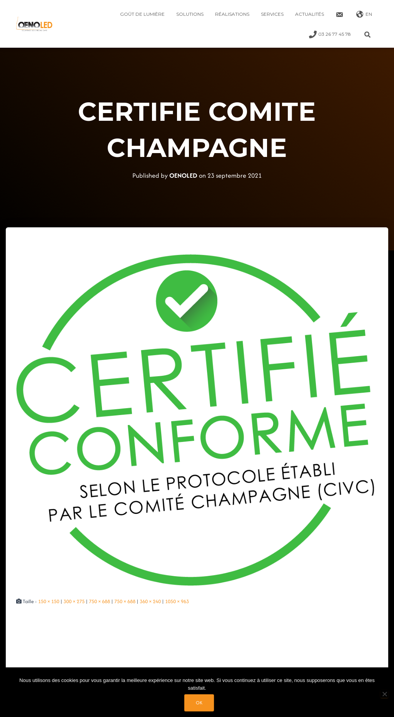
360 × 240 (150, 601)
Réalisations (232, 14)
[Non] (384, 694)
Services (272, 14)
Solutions (190, 14)
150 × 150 (48, 601)
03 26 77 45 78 (330, 34)
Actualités (309, 14)
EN (364, 14)
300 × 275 (74, 601)
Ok (199, 702)
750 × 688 (99, 601)
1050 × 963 (177, 601)
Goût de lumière (142, 14)
